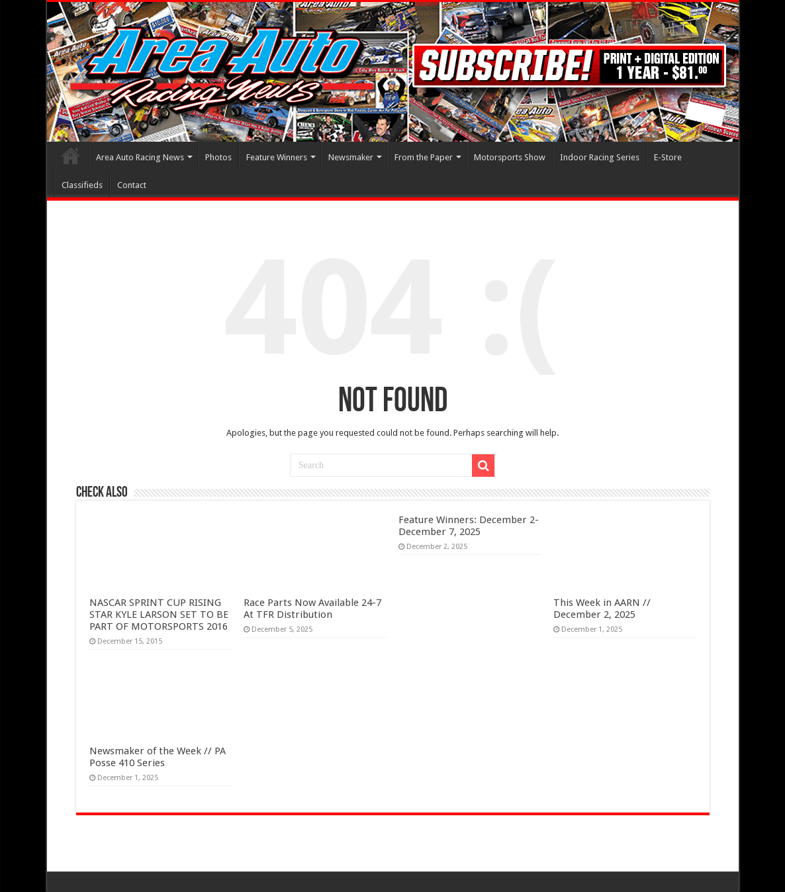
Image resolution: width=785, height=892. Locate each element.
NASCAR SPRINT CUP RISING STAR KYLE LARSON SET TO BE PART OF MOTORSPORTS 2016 (158, 614)
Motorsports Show (509, 157)
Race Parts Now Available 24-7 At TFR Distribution (312, 608)
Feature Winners (276, 157)
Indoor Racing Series (599, 157)
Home (71, 156)
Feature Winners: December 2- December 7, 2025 (468, 526)
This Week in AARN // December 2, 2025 (602, 608)
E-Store (668, 157)
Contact (131, 185)
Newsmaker (350, 157)
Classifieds (82, 185)
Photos (218, 157)
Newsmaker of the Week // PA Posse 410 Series (157, 757)
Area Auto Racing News (140, 157)
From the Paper (423, 157)
